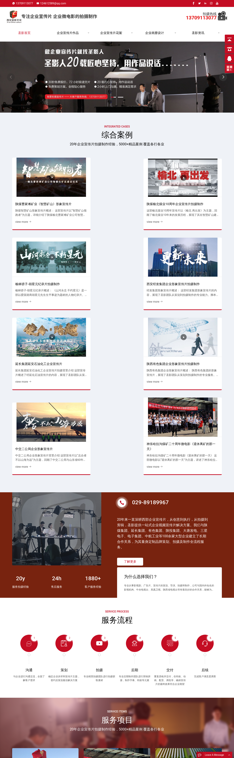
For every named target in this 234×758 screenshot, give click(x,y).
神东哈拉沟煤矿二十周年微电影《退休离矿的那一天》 (198, 257)
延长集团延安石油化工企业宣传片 (36, 257)
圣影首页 (24, 33)
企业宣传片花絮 (111, 33)
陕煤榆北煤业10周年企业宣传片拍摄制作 (88, 190)
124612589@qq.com (53, 3)
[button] (223, 77)
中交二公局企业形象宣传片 (140, 260)
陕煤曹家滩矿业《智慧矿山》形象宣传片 (36, 190)
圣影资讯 (198, 33)
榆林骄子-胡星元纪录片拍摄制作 (142, 190)
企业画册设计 (154, 33)
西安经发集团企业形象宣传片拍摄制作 (198, 190)
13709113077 (24, 3)
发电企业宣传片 (109, 752)
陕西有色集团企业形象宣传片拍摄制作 (90, 257)
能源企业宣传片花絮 (143, 752)
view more (22, 211)
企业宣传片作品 (68, 33)
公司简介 (74, 752)
